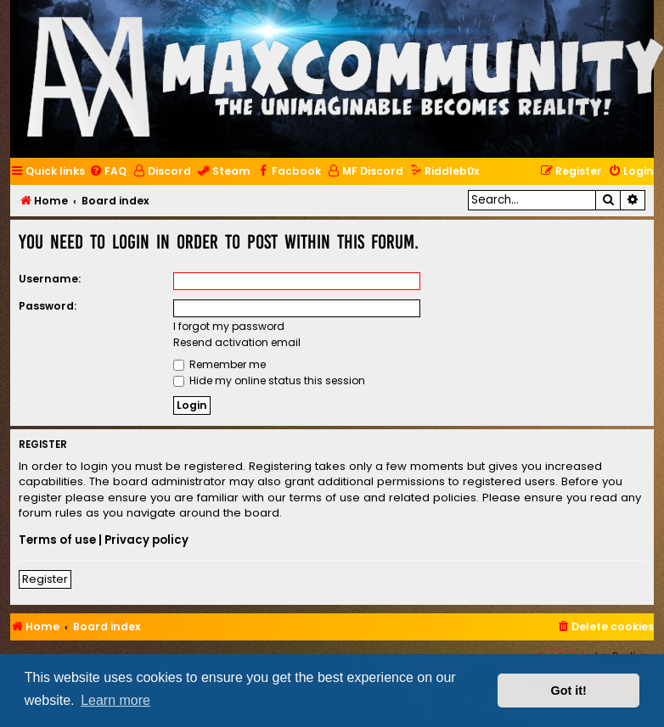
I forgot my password (228, 326)
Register (45, 579)
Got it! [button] (569, 690)
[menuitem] (108, 171)
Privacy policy (146, 540)
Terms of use (57, 540)
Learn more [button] (115, 700)
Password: (47, 306)
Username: (50, 278)
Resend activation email (237, 342)
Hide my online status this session (269, 380)
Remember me (219, 364)
